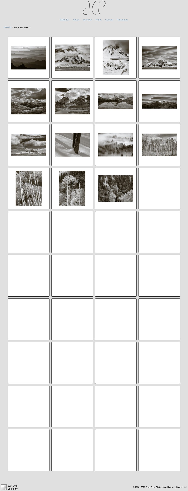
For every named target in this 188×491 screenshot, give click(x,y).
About (76, 19)
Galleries (64, 19)
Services (87, 19)
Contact (109, 19)
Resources (122, 19)
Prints (98, 19)
